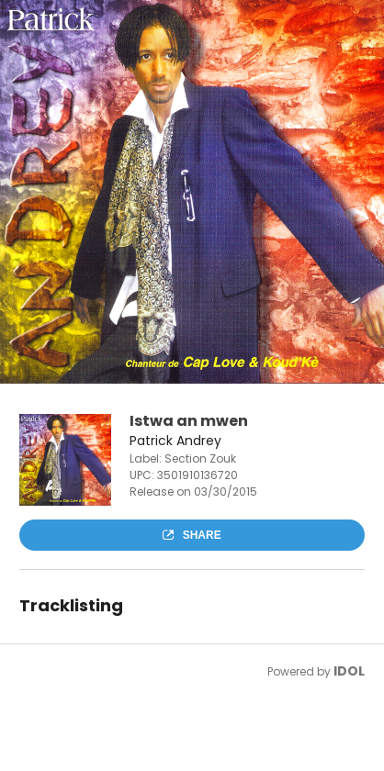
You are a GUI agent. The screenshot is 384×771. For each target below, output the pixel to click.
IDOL (349, 671)
